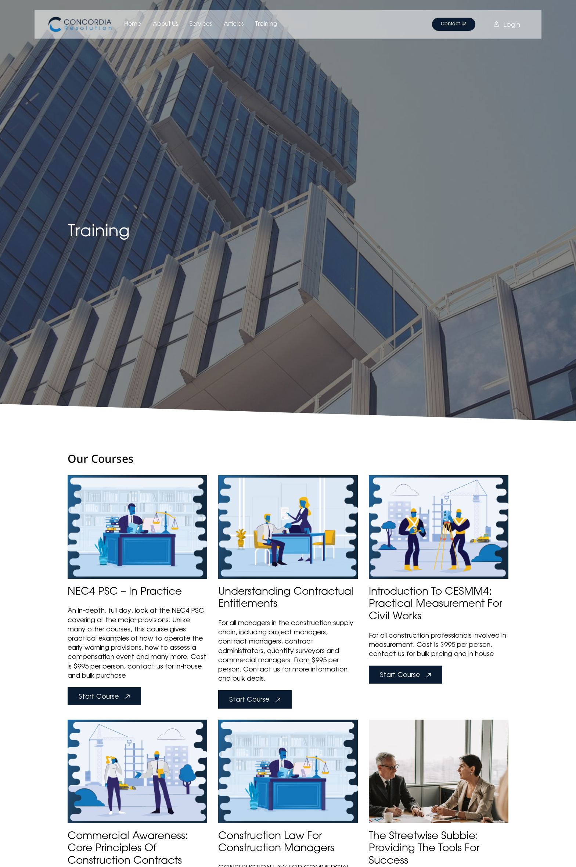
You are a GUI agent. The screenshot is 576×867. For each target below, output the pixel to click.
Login (507, 24)
